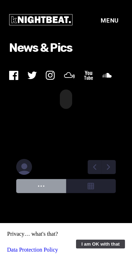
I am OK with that (100, 244)
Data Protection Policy (32, 250)
